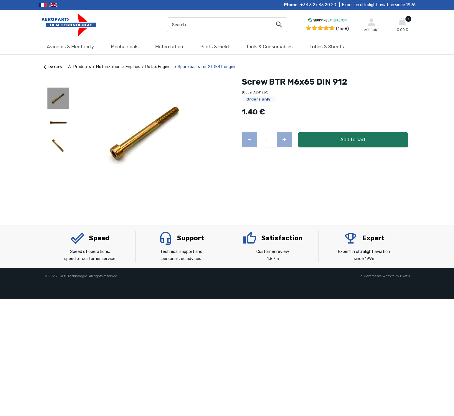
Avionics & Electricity (70, 47)
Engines (133, 66)
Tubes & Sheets (326, 47)
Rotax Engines (159, 66)
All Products (79, 66)
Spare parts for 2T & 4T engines (208, 66)
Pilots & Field (214, 47)
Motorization (169, 47)
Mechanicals (124, 47)
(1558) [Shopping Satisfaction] (342, 28)
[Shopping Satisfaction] (327, 21)
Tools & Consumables (269, 47)
